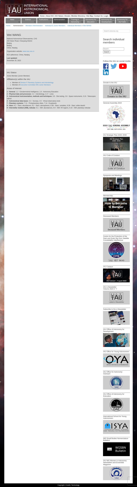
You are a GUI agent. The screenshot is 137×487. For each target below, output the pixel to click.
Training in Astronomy (75, 20)
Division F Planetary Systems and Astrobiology (37, 83)
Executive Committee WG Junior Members (35, 85)
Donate (67, 16)
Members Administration (34, 26)
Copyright (61, 485)
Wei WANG (87, 26)
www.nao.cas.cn (28, 51)
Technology (75, 485)
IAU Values (59, 16)
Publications (43, 19)
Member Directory (78, 16)
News (12, 19)
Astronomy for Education (90, 20)
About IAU (50, 16)
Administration (59, 19)
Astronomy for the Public (122, 20)
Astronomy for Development (106, 20)
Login (106, 16)
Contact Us (98, 16)
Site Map (89, 16)
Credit (68, 485)
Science (28, 19)
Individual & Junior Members (55, 26)
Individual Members (74, 26)
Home (42, 16)
